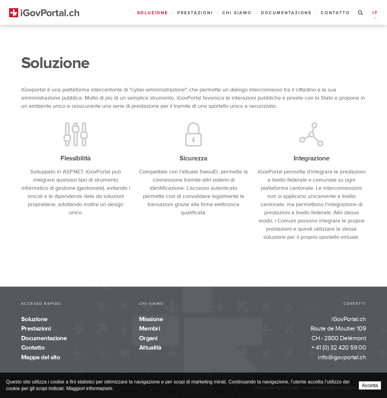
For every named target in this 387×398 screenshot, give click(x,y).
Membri (149, 328)
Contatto (335, 12)
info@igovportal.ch (342, 357)
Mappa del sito (40, 357)
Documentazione (286, 12)
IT (375, 13)
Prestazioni (195, 12)
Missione (151, 319)
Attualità (150, 347)
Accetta (370, 385)
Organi (148, 338)
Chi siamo (237, 12)
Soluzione (152, 12)
